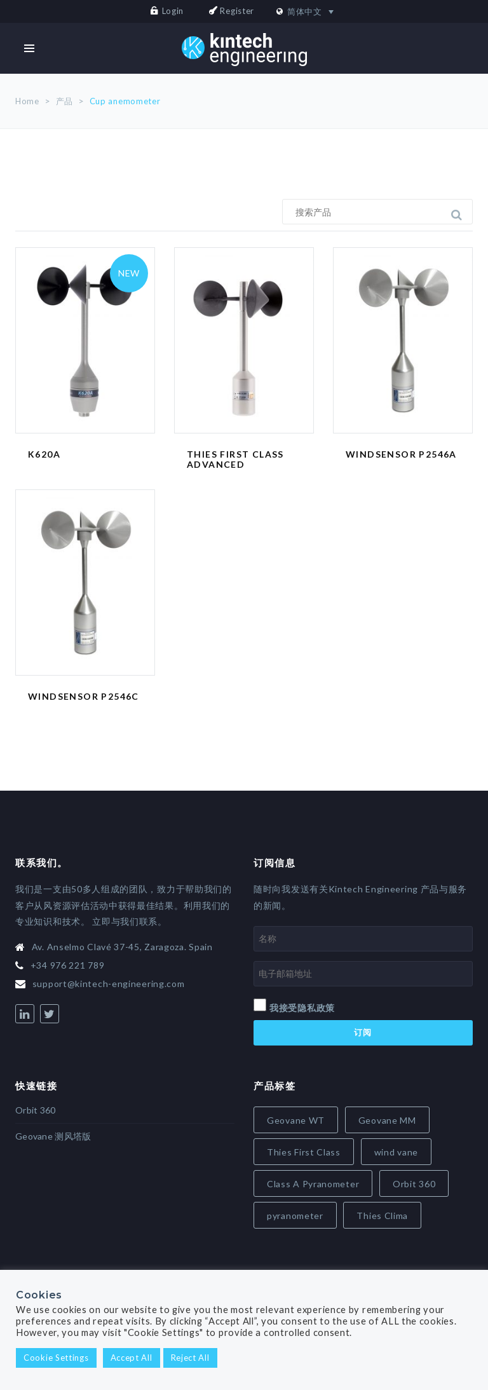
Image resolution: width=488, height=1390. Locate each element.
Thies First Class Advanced (235, 459)
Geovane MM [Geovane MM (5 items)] (387, 1120)
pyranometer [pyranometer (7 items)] (295, 1215)
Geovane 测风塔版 (53, 1136)
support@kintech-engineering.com (108, 983)
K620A (44, 454)
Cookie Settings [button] (56, 1358)
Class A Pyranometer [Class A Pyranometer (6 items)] (313, 1183)
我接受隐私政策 (302, 1007)
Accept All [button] (131, 1358)
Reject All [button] (190, 1358)
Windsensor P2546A (401, 454)
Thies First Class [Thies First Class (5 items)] (304, 1152)
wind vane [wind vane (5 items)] (396, 1152)
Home (27, 101)
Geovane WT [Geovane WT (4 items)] (296, 1120)
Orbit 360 (35, 1110)
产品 (64, 101)
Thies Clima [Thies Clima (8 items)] (382, 1215)
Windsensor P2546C (83, 696)
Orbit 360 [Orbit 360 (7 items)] (414, 1183)
